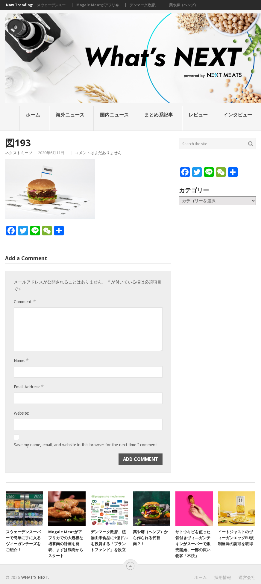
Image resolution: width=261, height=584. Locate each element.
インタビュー (237, 115)
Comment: (24, 301)
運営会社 (247, 577)
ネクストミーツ (18, 153)
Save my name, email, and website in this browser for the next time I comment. (86, 444)
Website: (21, 413)
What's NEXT (34, 577)
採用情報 (222, 577)
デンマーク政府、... (145, 5)
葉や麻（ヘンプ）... (185, 5)
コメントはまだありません (98, 153)
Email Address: (28, 387)
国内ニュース (114, 115)
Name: (21, 360)
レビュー (198, 115)
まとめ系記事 (158, 115)
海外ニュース (70, 115)
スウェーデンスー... (52, 5)
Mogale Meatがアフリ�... (99, 5)
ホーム (33, 115)
